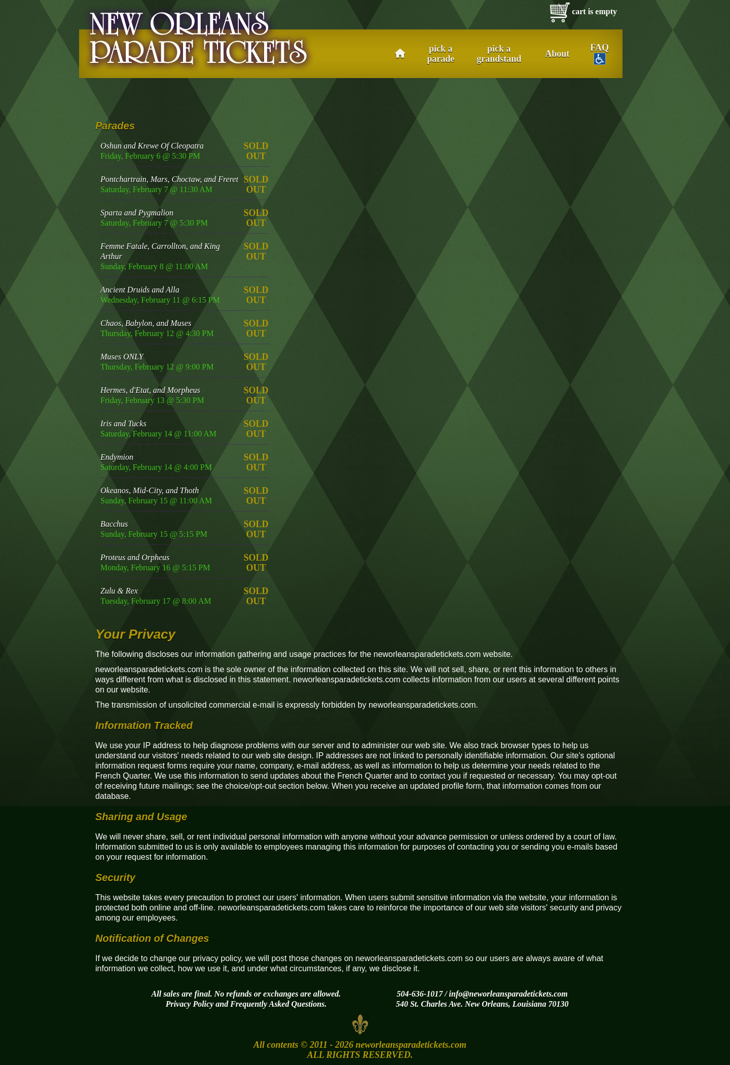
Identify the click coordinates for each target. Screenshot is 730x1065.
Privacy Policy (190, 1004)
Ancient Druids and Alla (139, 289)
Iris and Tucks (123, 423)
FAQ (599, 54)
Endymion (116, 457)
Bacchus (114, 524)
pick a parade (440, 54)
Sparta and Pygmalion (136, 212)
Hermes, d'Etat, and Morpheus (150, 390)
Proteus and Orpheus (134, 557)
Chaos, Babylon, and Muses (145, 323)
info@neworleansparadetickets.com (508, 993)
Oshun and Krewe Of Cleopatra (152, 145)
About (557, 54)
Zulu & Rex (119, 590)
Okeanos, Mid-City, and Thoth (149, 490)
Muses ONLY (121, 356)
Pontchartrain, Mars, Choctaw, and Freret (169, 179)
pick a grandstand (499, 54)
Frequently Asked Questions (277, 1004)
